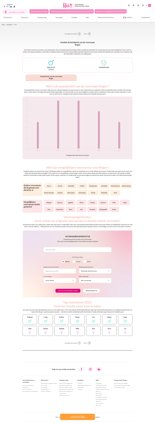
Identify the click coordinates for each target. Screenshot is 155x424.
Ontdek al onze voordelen (39, 11)
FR (146, 5)
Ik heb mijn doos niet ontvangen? (121, 383)
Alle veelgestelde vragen (119, 387)
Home (3, 24)
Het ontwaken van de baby (101, 397)
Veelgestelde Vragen (120, 380)
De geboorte (80, 383)
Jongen (78, 261)
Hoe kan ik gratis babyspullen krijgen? (122, 385)
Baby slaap (98, 391)
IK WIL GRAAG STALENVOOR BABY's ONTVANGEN (77, 416)
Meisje (67, 261)
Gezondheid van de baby (101, 387)
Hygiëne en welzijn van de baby (102, 389)
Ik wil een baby (44, 385)
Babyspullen (98, 401)
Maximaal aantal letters (86, 267)
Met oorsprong (83, 276)
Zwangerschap (63, 380)
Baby (97, 380)
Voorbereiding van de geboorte (84, 385)
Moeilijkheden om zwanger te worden (49, 383)
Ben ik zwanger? (44, 387)
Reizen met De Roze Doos (106, 17)
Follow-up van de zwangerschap (65, 383)
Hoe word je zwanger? (45, 391)
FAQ (56, 417)
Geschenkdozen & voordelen (17, 12)
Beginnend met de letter (51, 267)
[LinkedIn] (11, 6)
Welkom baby (80, 387)
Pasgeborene (98, 383)
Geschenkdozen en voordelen (29, 381)
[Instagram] (7, 6)
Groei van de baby (99, 403)
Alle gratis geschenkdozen (28, 385)
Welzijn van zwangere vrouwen (65, 387)
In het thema (47, 276)
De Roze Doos (7, 17)
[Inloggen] (133, 5)
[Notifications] (143, 5)
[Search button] (129, 5)
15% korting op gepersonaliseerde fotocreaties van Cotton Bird (72, 11)
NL (149, 5)
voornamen (9, 24)
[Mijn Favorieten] (138, 5)
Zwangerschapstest (45, 389)
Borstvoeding (99, 393)
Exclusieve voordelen (27, 389)
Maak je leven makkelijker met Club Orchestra (110, 11)
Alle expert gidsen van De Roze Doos (30, 391)
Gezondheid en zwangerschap (65, 385)
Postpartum (80, 389)
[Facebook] (4, 6)
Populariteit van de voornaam (51, 77)
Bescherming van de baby (101, 399)
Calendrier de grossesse (64, 395)
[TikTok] (14, 6)
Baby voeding (99, 395)
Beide (88, 261)
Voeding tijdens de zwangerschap (66, 389)
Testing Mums (145, 17)
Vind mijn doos (26, 387)
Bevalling (80, 380)
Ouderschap (98, 405)
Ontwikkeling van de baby (101, 385)
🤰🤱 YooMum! (127, 17)
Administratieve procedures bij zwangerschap (66, 392)
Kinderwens (44, 380)
